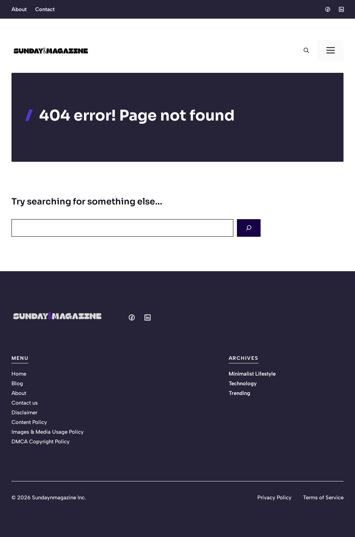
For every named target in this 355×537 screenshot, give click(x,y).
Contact (45, 9)
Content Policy (29, 422)
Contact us (24, 403)
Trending (239, 393)
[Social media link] (327, 9)
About (19, 9)
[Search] (249, 228)
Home (18, 374)
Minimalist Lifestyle (252, 374)
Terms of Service (323, 497)
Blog (17, 383)
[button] (306, 50)
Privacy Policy (274, 497)
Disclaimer (24, 412)
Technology (243, 383)
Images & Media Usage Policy (47, 432)
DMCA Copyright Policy (40, 441)
